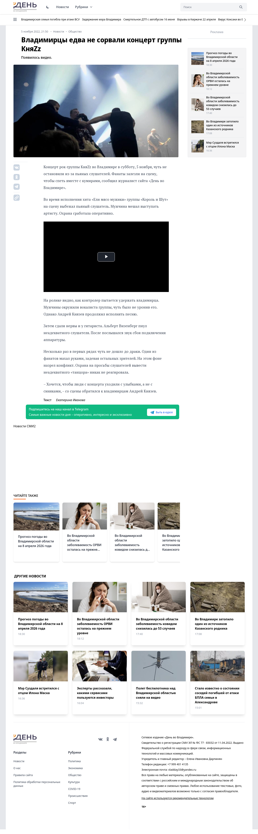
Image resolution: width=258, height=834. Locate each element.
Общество (75, 779)
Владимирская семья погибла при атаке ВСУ (50, 19)
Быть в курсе (155, 415)
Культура (74, 786)
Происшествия (78, 800)
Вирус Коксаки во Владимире (237, 19)
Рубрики (84, 7)
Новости (62, 7)
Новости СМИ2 (24, 431)
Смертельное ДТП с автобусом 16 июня (149, 19)
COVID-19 (74, 793)
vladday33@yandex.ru (182, 774)
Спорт (72, 807)
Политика (74, 766)
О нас (17, 773)
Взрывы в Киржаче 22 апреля (196, 19)
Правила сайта (23, 779)
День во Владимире (25, 7)
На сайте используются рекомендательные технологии (178, 803)
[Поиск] (208, 7)
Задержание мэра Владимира (101, 19)
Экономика (75, 773)
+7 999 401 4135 (177, 769)
